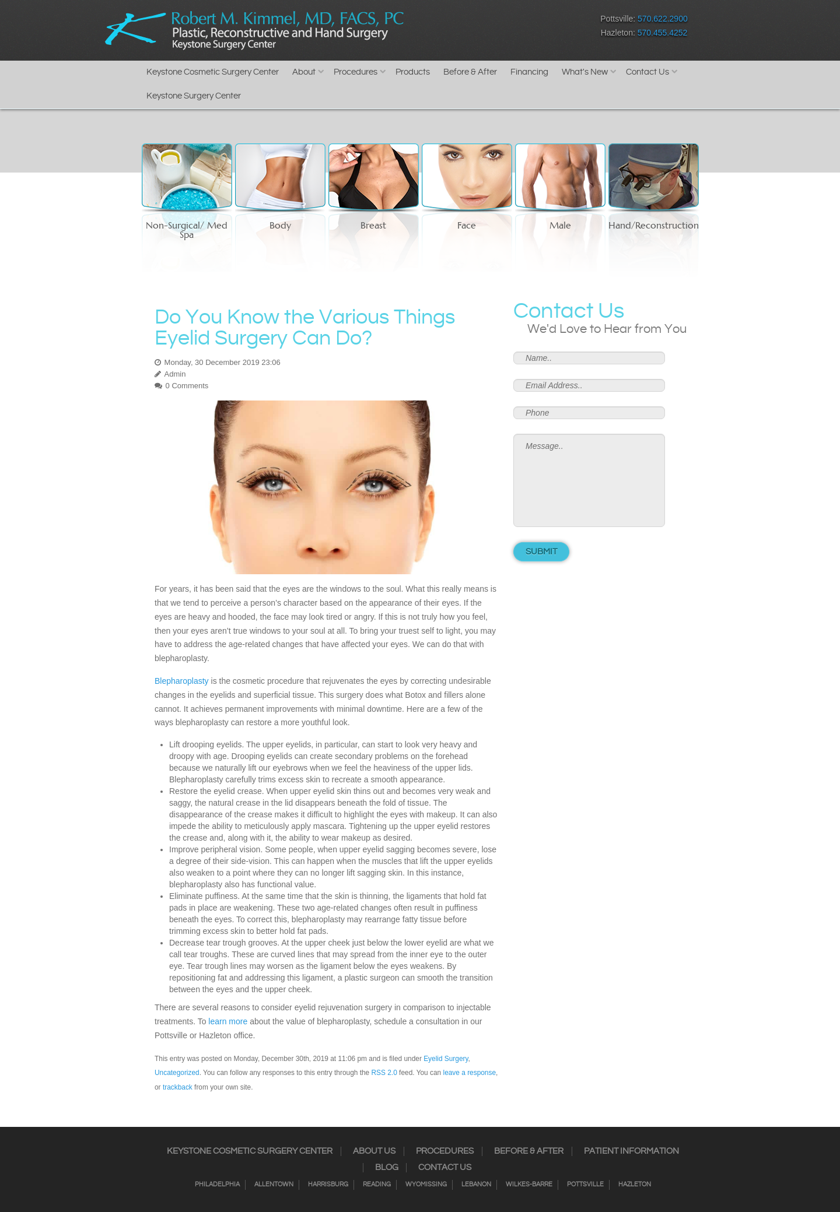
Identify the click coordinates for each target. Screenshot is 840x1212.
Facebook (435, 28)
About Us (374, 1151)
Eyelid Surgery (446, 1059)
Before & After (470, 72)
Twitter (476, 28)
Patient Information (631, 1151)
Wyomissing (426, 1184)
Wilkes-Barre (529, 1184)
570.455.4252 (663, 32)
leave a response (469, 1073)
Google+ (517, 28)
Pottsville (585, 1184)
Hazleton (634, 1184)
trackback (177, 1087)
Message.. (589, 480)
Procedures (355, 72)
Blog (386, 1167)
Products (413, 72)
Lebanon (476, 1184)
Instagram (455, 28)
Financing (529, 72)
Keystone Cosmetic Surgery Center (212, 72)
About (304, 72)
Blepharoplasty (182, 681)
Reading (377, 1184)
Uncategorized (177, 1073)
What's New (585, 72)
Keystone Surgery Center (193, 96)
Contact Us (647, 72)
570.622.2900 (663, 18)
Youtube (537, 28)
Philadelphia (217, 1184)
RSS (496, 28)
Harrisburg (328, 1184)
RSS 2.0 (384, 1073)
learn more (227, 1021)
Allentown (273, 1184)
